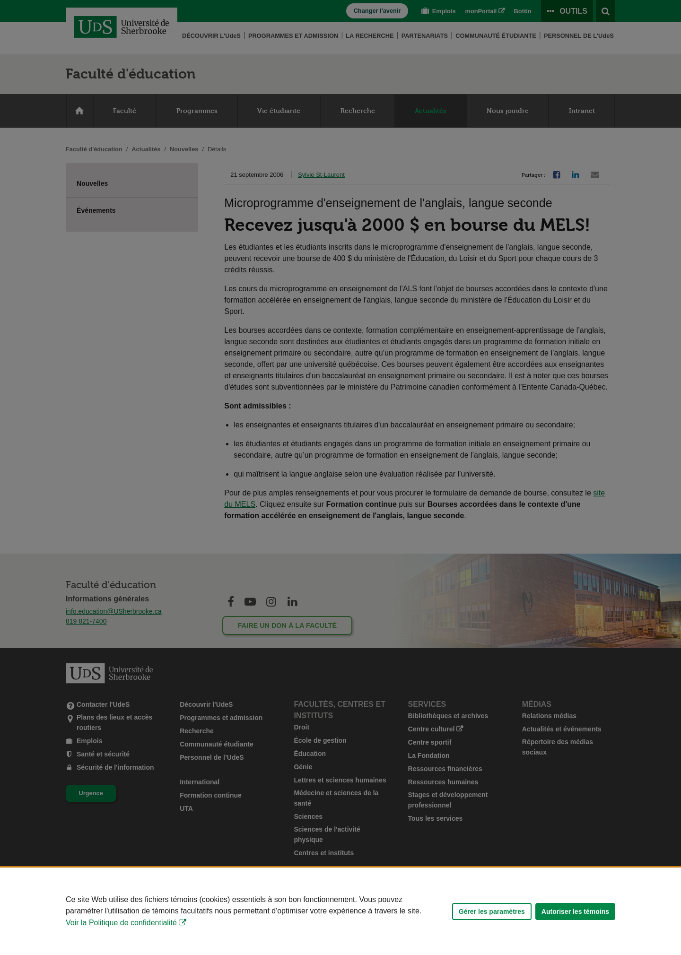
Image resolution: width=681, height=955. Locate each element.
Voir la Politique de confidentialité (121, 923)
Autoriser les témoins (575, 911)
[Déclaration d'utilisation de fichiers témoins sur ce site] (340, 911)
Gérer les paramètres (492, 911)
